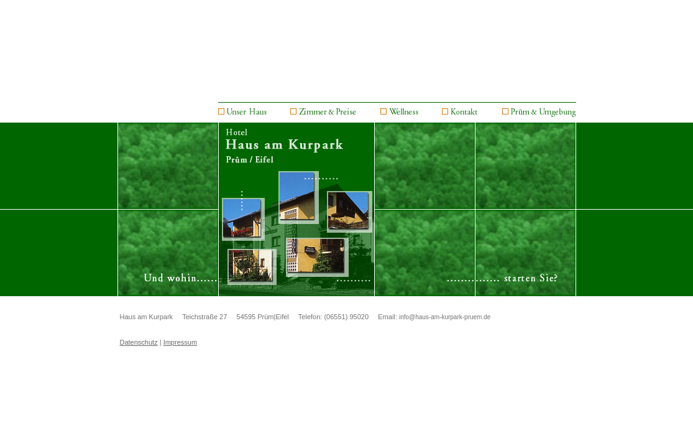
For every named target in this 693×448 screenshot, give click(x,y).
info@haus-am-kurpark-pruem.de (444, 317)
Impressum (180, 342)
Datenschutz (139, 342)
